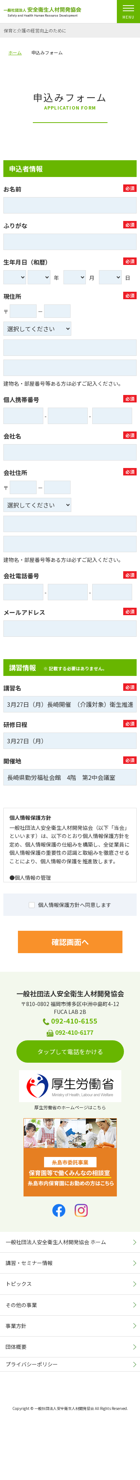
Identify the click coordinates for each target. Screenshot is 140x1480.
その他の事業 (21, 1305)
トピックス (19, 1283)
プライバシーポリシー (32, 1364)
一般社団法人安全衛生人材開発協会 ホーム (56, 1242)
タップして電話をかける (75, 1051)
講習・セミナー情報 (29, 1262)
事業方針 (16, 1325)
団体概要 (16, 1346)
